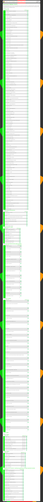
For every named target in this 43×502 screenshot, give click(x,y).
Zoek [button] (9, 1)
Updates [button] (21, 1)
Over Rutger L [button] (17, 1)
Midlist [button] (7, 1)
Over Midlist (13, 1)
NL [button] (24, 1)
